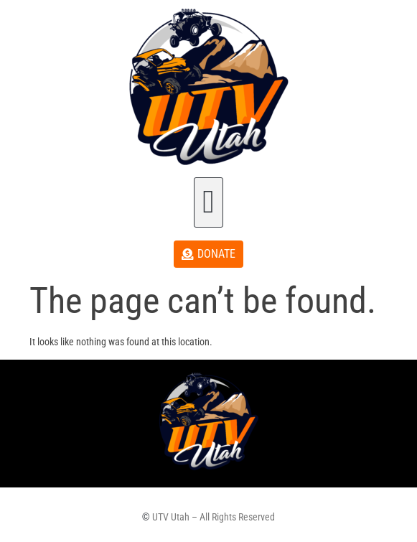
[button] (208, 202)
